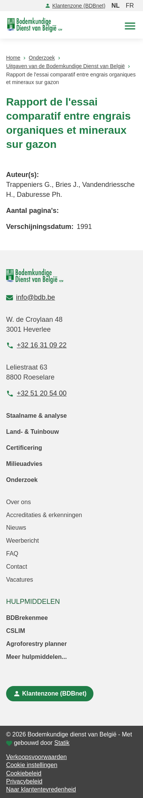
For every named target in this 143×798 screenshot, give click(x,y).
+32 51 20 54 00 (36, 393)
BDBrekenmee (27, 618)
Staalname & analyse (36, 415)
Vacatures (19, 579)
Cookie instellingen (31, 765)
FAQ (12, 553)
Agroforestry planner (36, 644)
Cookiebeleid (24, 773)
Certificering (24, 447)
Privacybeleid (24, 781)
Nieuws (16, 527)
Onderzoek (22, 480)
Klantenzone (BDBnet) (75, 6)
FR (130, 5)
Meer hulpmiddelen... (36, 657)
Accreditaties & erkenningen (44, 515)
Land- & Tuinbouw (32, 431)
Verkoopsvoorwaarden (36, 757)
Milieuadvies (24, 464)
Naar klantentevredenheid (41, 789)
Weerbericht (22, 540)
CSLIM (15, 631)
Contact (16, 566)
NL (115, 5)
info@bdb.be (30, 297)
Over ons (18, 502)
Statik (61, 743)
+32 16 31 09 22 (36, 345)
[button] (130, 25)
